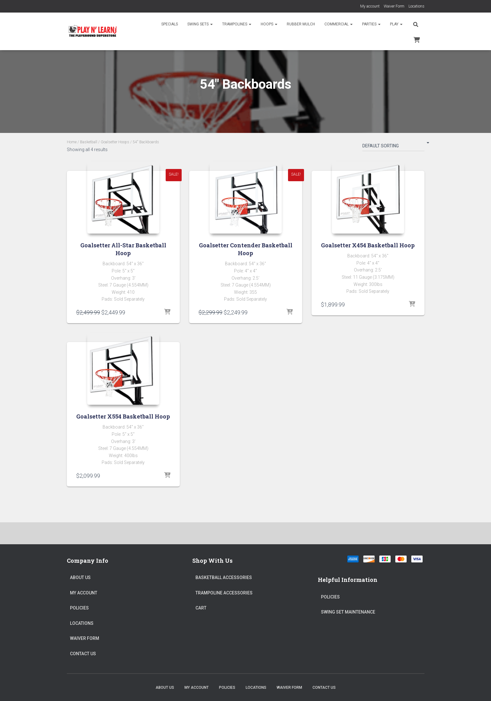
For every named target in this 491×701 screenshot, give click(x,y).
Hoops (269, 24)
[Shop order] (393, 147)
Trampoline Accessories (224, 592)
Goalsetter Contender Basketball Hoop (245, 249)
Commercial (338, 24)
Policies (79, 607)
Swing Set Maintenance (348, 611)
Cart (200, 607)
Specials (169, 24)
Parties (371, 24)
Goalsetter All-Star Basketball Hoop (123, 249)
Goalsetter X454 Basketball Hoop (368, 245)
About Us (80, 577)
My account (370, 6)
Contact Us (83, 653)
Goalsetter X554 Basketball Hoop (123, 416)
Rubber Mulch (301, 24)
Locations (416, 6)
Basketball (88, 142)
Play (396, 24)
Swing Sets (200, 24)
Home (72, 142)
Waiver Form (394, 6)
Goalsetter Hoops (115, 142)
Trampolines (236, 24)
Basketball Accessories (223, 577)
